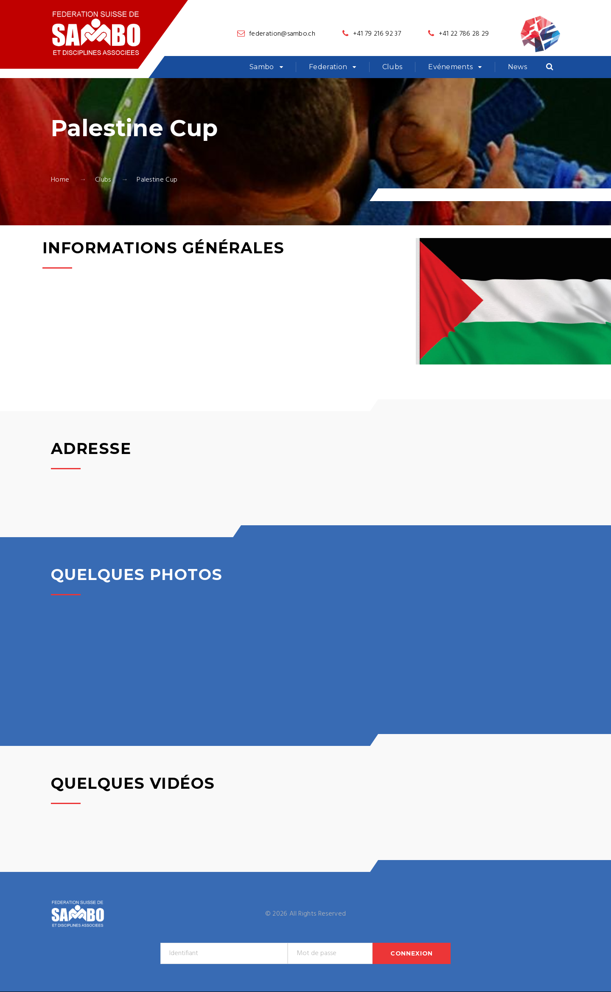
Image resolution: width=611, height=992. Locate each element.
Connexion (411, 953)
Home (60, 179)
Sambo (261, 67)
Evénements (450, 67)
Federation (328, 67)
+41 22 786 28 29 (464, 33)
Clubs (392, 67)
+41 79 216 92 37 (377, 33)
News (517, 67)
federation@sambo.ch (282, 33)
